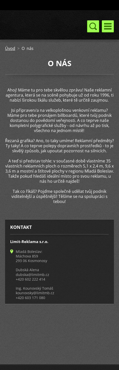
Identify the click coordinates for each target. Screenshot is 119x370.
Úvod (10, 48)
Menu (108, 26)
